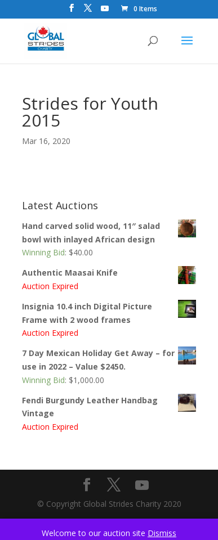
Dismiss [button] (162, 533)
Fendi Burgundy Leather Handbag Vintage (109, 406)
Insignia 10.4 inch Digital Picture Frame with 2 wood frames (109, 312)
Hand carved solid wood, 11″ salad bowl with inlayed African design (109, 232)
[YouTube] (104, 11)
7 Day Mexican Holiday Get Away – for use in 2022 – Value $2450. (109, 359)
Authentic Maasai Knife (109, 273)
